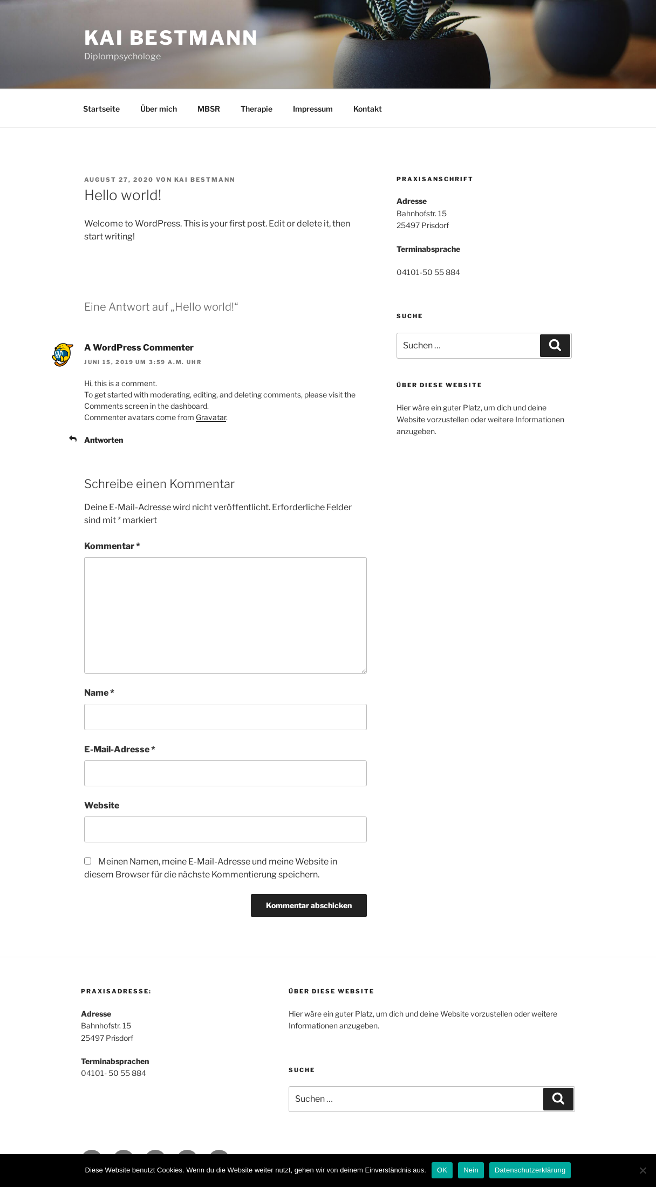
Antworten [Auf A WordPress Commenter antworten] (103, 439)
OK (442, 1170)
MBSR (208, 108)
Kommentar (112, 546)
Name (99, 693)
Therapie (256, 108)
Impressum (313, 108)
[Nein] (642, 1170)
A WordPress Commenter (139, 347)
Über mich (158, 108)
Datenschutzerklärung (530, 1170)
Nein (471, 1170)
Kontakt (367, 108)
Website (101, 805)
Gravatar (211, 417)
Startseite (101, 108)
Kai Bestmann (171, 38)
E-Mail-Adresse (119, 749)
